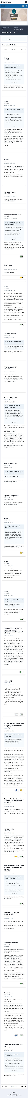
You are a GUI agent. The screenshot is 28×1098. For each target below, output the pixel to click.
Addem (7, 111)
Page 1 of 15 (14, 49)
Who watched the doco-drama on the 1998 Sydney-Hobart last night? (14, 725)
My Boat (7, 916)
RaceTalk (7, 59)
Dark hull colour (9, 993)
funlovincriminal (9, 67)
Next (22, 49)
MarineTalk (7, 193)
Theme (14, 1092)
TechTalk (7, 216)
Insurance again (9, 829)
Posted (9, 62)
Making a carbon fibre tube (13, 215)
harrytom (7, 601)
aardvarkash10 (9, 224)
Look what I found (9, 192)
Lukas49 (7, 1055)
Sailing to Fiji (8, 681)
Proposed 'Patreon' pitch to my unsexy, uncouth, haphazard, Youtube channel (13, 630)
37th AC (6, 58)
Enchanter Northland (11, 942)
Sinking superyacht (10, 333)
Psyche (7, 343)
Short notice (8, 265)
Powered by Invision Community (14, 1095)
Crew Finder (8, 267)
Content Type (7, 39)
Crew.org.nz (6, 2)
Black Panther (8, 407)
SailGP (6, 518)
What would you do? (10, 367)
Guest (6, 736)
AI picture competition (11, 495)
